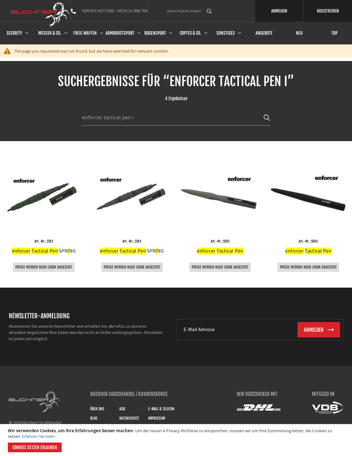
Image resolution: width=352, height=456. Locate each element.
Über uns (97, 409)
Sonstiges (225, 33)
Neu (299, 33)
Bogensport (155, 33)
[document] (177, 440)
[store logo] (40, 14)
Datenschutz (129, 418)
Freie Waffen (85, 33)
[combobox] (220, 11)
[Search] (267, 117)
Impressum (156, 418)
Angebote (264, 33)
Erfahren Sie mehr (38, 436)
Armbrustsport (120, 33)
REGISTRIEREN (328, 10)
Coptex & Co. (190, 33)
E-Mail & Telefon (161, 409)
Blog (93, 418)
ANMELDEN (279, 10)
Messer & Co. (49, 33)
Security (14, 33)
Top (334, 33)
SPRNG (44, 251)
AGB (122, 409)
